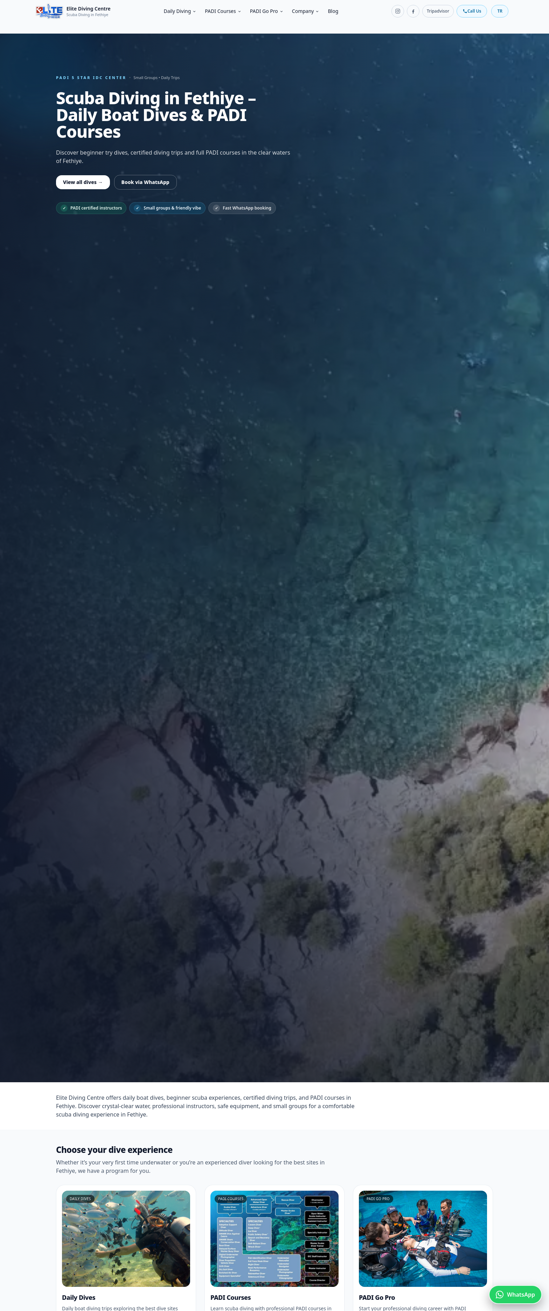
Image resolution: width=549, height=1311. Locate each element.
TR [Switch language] (499, 11)
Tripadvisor (438, 11)
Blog (333, 11)
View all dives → (83, 182)
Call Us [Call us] (472, 11)
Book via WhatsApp (145, 182)
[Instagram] (397, 11)
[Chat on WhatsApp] (515, 1294)
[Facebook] (413, 11)
